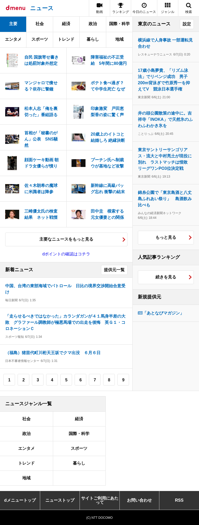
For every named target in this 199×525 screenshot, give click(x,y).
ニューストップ (59, 500)
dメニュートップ (20, 500)
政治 (93, 24)
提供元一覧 (114, 270)
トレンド (66, 39)
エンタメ (13, 39)
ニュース (42, 8)
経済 (66, 24)
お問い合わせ (139, 500)
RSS (179, 500)
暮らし (93, 39)
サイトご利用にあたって (99, 500)
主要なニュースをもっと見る (66, 239)
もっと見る (165, 237)
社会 (39, 24)
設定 (187, 24)
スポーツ (39, 39)
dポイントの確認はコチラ (66, 254)
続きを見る (165, 277)
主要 (13, 24)
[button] (167, 8)
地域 (119, 39)
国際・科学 (119, 24)
